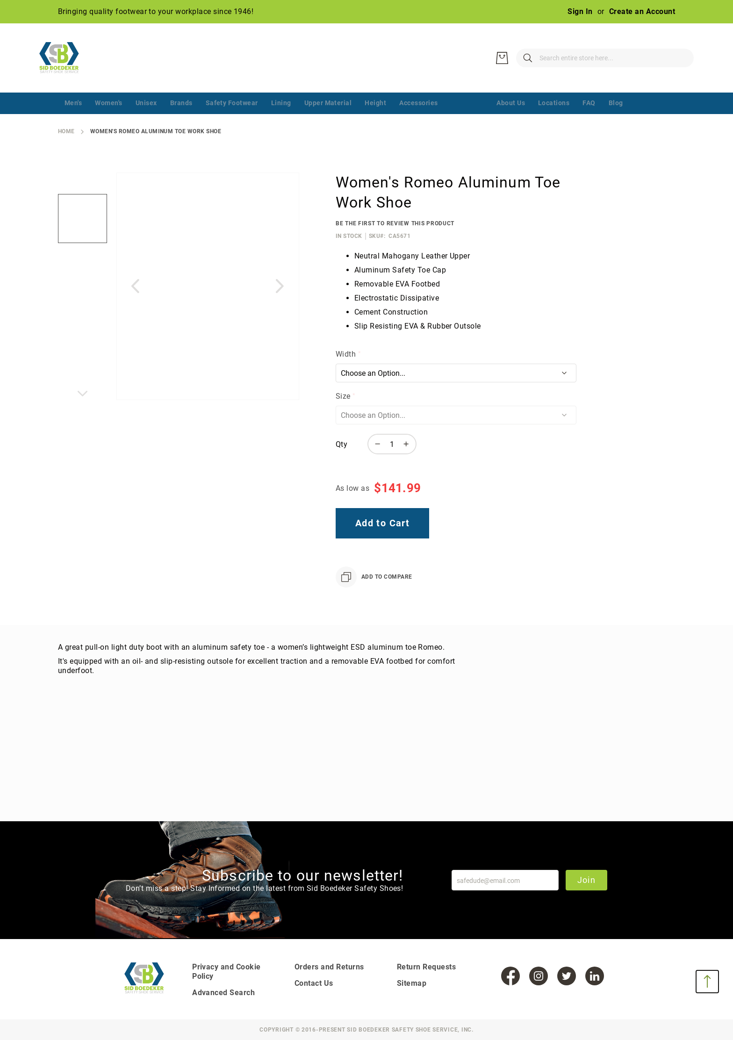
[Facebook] (510, 976)
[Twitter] (566, 976)
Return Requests (426, 966)
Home (66, 131)
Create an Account (642, 11)
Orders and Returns (329, 966)
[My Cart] (679, 58)
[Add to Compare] (374, 577)
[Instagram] (538, 976)
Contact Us (314, 983)
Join (586, 880)
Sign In (580, 11)
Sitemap (411, 983)
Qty (341, 444)
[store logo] (65, 58)
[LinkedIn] (594, 976)
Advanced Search (223, 992)
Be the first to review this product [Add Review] (395, 223)
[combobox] (558, 58)
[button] (82, 272)
